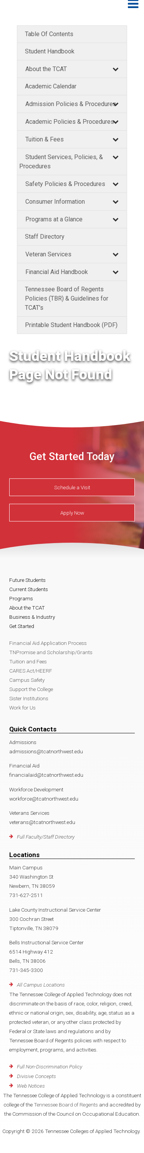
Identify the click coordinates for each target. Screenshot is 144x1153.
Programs (21, 598)
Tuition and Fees (28, 661)
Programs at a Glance (54, 219)
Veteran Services (48, 254)
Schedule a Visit (72, 487)
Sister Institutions (28, 698)
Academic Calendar (50, 86)
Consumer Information (55, 201)
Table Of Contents (49, 34)
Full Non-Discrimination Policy (49, 1066)
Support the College (31, 689)
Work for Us (22, 707)
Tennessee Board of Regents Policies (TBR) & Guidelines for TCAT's (66, 298)
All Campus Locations (41, 985)
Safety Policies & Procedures (65, 184)
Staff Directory (45, 236)
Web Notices (31, 1086)
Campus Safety (27, 680)
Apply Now (72, 513)
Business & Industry (32, 617)
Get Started (21, 626)
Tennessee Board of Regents (66, 1104)
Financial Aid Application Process (48, 643)
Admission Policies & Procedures (70, 104)
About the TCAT (46, 69)
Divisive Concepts (36, 1076)
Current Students (28, 589)
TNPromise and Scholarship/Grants (51, 652)
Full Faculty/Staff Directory (45, 837)
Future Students (27, 580)
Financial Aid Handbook (56, 272)
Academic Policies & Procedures (69, 121)
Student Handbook (49, 51)
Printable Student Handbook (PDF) (71, 325)
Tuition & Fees (44, 139)
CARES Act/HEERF (30, 671)
